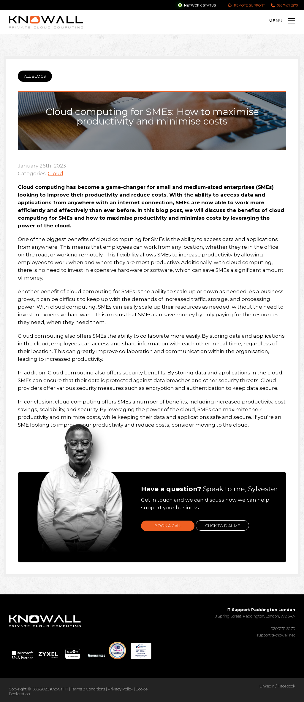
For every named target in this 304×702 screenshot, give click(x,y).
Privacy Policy (120, 689)
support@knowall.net (276, 635)
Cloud (55, 173)
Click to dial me (222, 525)
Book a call (167, 525)
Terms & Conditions (88, 689)
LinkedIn (267, 686)
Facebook (286, 686)
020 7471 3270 (287, 5)
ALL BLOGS (35, 76)
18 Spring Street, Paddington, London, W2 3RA (254, 612)
